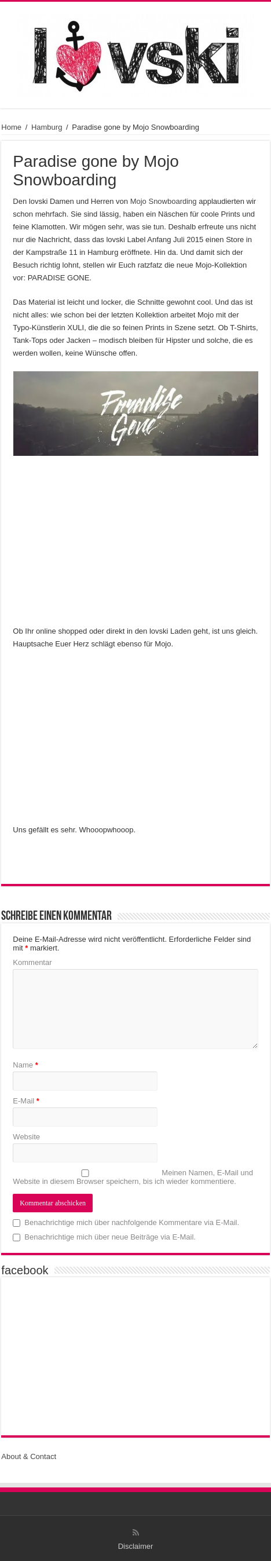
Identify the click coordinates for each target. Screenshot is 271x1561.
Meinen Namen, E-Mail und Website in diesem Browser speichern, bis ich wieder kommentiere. (133, 1177)
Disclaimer (135, 1546)
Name (25, 1065)
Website (26, 1136)
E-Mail (26, 1100)
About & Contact (28, 1456)
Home (11, 127)
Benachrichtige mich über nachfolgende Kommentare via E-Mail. (131, 1222)
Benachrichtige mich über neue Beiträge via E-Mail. (110, 1237)
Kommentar (32, 962)
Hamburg (46, 127)
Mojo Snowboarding (163, 201)
